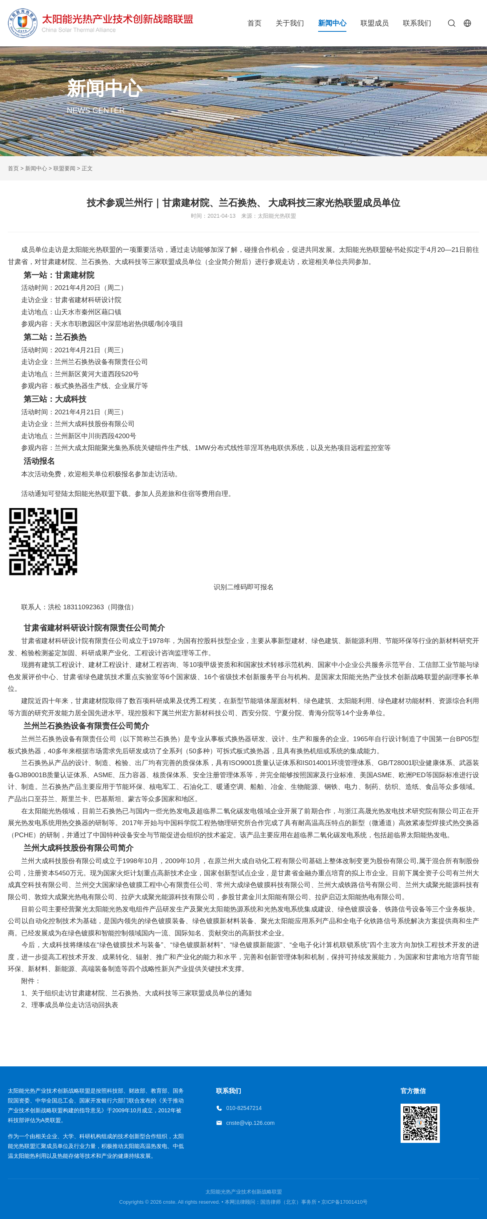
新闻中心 (332, 23)
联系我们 (417, 23)
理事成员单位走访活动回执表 (74, 1005)
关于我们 (290, 23)
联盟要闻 (64, 168)
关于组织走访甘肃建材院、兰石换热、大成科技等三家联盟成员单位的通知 (141, 993)
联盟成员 (375, 23)
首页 (254, 23)
